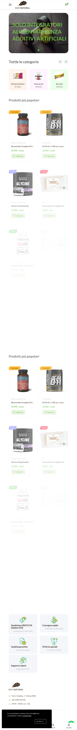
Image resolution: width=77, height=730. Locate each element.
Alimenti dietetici (18, 84)
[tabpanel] (38, 33)
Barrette (59, 85)
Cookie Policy (27, 716)
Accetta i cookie (41, 721)
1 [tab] (38, 50)
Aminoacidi (38, 84)
